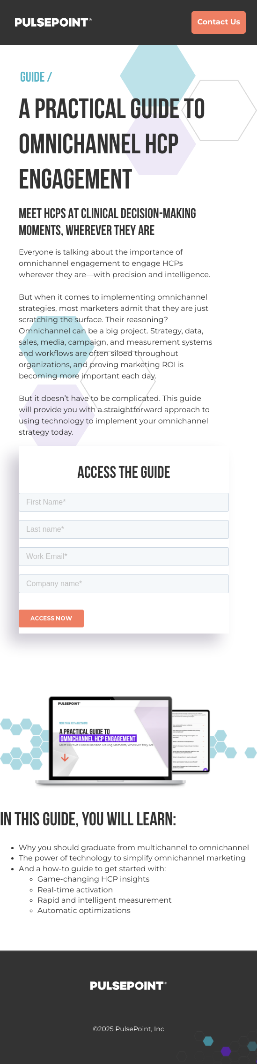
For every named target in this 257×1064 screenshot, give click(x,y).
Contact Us (218, 22)
